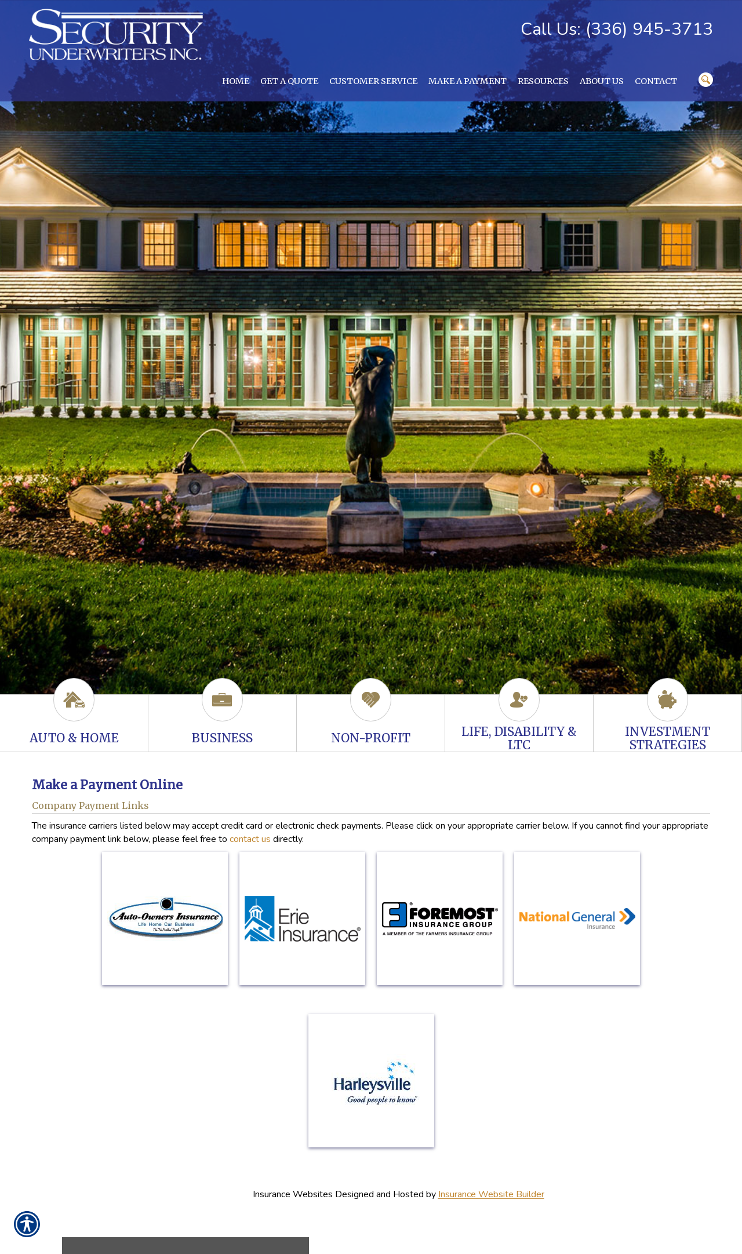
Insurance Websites (293, 1195)
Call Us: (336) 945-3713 (617, 29)
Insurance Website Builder (491, 1195)
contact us (250, 839)
